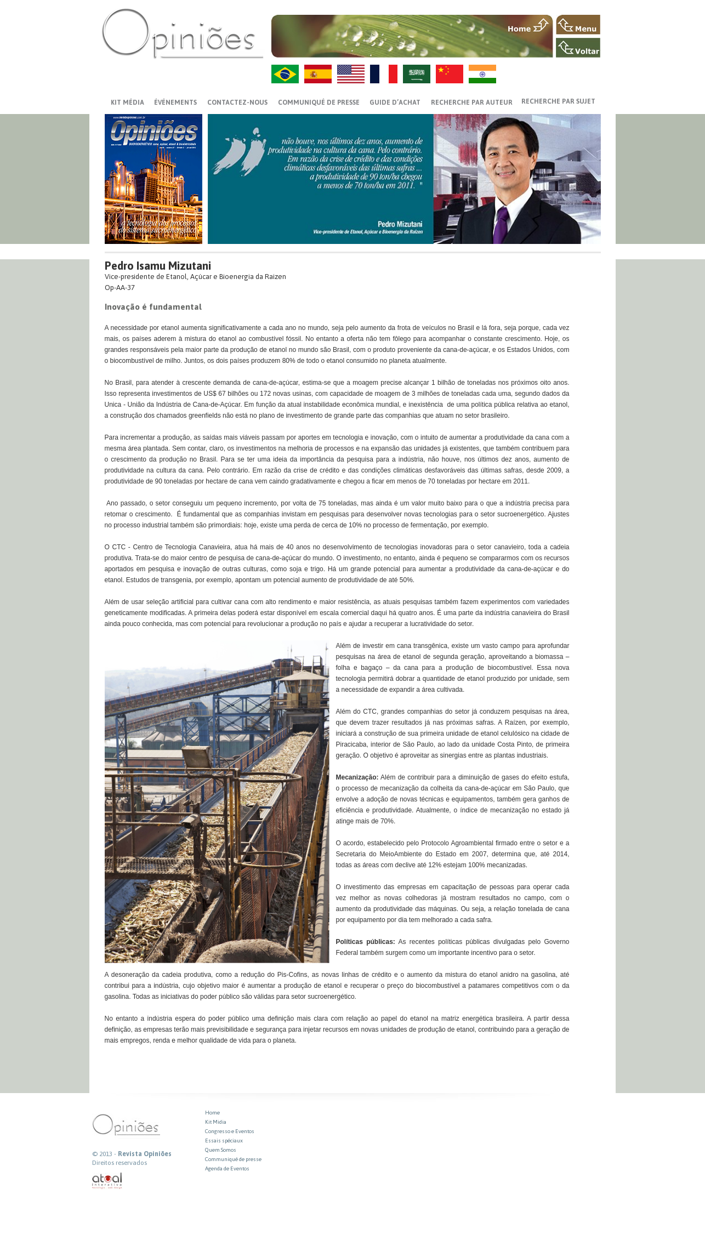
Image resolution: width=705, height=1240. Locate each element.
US (351, 74)
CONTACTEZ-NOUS (237, 102)
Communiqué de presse (319, 102)
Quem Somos (220, 1150)
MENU (578, 25)
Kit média (127, 102)
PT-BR (285, 74)
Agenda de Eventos (227, 1168)
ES (318, 74)
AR (416, 74)
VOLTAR (578, 48)
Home (212, 1113)
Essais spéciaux (224, 1140)
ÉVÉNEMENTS (175, 102)
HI (482, 74)
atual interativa (107, 1181)
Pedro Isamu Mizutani (158, 265)
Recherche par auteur (472, 102)
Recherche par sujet (558, 101)
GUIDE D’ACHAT (394, 102)
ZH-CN (449, 74)
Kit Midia (215, 1122)
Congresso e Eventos (229, 1131)
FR (383, 74)
